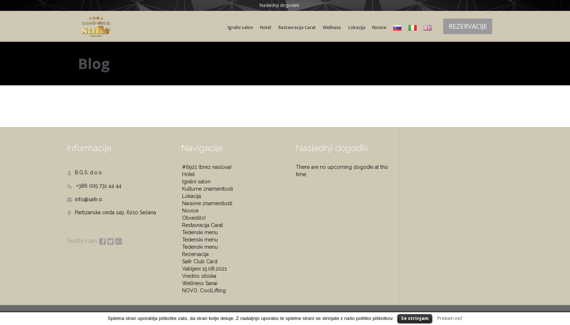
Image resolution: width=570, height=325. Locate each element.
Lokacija (191, 196)
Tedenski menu (200, 232)
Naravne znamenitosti (207, 203)
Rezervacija (195, 254)
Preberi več (449, 318)
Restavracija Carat (202, 225)
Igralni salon (196, 181)
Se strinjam (415, 318)
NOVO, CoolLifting (204, 290)
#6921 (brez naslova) (207, 167)
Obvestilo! (194, 218)
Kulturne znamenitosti (207, 189)
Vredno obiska (199, 276)
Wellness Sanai (199, 283)
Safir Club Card (199, 261)
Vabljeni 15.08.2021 (204, 269)
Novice (190, 211)
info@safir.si (84, 199)
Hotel (188, 174)
